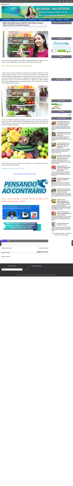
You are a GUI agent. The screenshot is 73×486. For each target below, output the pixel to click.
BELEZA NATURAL (17, 19)
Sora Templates (25, 274)
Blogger (66, 234)
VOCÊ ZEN (66, 19)
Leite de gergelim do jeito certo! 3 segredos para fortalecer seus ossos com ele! (64, 134)
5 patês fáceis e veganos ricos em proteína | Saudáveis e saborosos (63, 180)
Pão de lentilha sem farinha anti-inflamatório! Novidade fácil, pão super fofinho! (63, 123)
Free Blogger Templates (35, 274)
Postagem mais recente (6, 248)
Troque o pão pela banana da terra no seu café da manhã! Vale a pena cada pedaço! (64, 213)
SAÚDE (24, 19)
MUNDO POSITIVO (42, 19)
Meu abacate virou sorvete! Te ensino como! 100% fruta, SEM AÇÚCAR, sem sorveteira (63, 157)
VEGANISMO (51, 19)
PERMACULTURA (32, 19)
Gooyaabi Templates (51, 274)
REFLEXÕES (59, 19)
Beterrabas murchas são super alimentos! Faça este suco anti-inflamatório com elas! (64, 190)
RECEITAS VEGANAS (6, 19)
